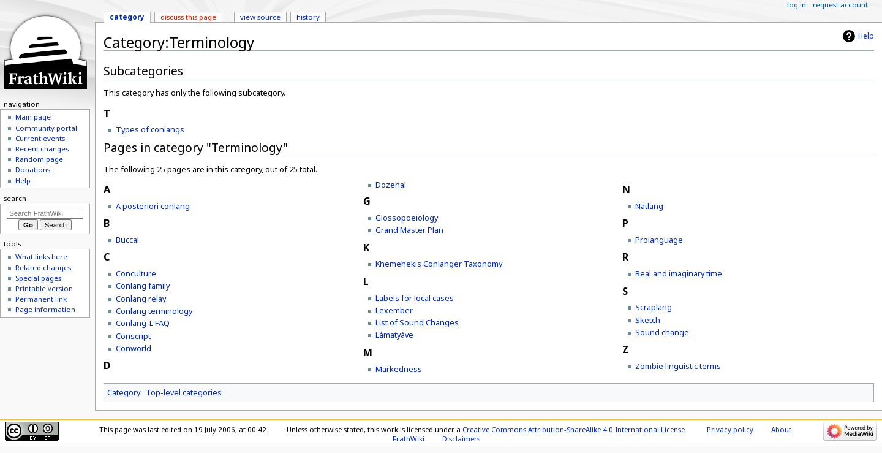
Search (15, 198)
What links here (41, 256)
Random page (39, 159)
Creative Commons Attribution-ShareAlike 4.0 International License (573, 429)
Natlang (649, 205)
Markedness (398, 369)
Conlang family (143, 285)
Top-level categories (184, 392)
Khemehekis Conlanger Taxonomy (438, 263)
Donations (32, 169)
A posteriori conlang (153, 205)
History (308, 16)
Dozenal (390, 184)
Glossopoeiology (406, 217)
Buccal (127, 239)
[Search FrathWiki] (45, 213)
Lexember (394, 310)
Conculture (136, 273)
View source (260, 16)
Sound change (662, 332)
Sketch (647, 319)
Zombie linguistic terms (678, 365)
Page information (45, 309)
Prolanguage (659, 239)
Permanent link (41, 298)
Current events (40, 138)
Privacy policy (730, 429)
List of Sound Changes (417, 322)
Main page (33, 116)
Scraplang (653, 307)
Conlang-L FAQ (143, 323)
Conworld (133, 348)
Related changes (43, 267)
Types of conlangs (150, 129)
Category (123, 392)
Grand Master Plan (409, 229)
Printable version (44, 288)
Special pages (38, 278)
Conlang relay (141, 298)
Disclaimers (461, 438)
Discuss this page (188, 16)
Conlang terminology (154, 310)
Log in (796, 4)
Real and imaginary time (678, 273)
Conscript (133, 335)
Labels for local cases (414, 297)
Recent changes (42, 148)
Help (866, 36)
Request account (840, 4)
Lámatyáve (394, 334)
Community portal (46, 127)
